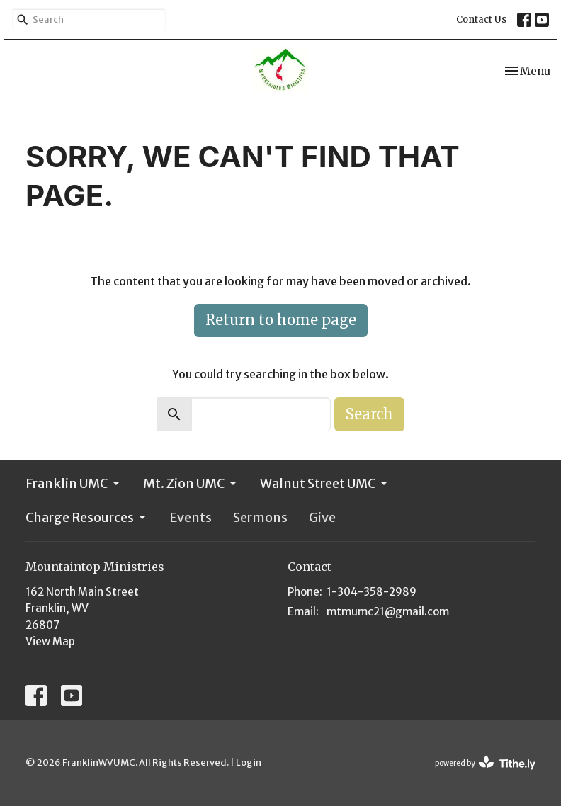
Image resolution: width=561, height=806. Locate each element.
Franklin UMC (74, 483)
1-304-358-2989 (371, 591)
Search (369, 414)
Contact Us (481, 19)
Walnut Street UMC (325, 483)
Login (248, 762)
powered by (485, 763)
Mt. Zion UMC (191, 483)
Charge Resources (87, 517)
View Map (50, 641)
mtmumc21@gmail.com (388, 611)
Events (190, 517)
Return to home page (280, 320)
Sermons (260, 517)
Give (322, 517)
